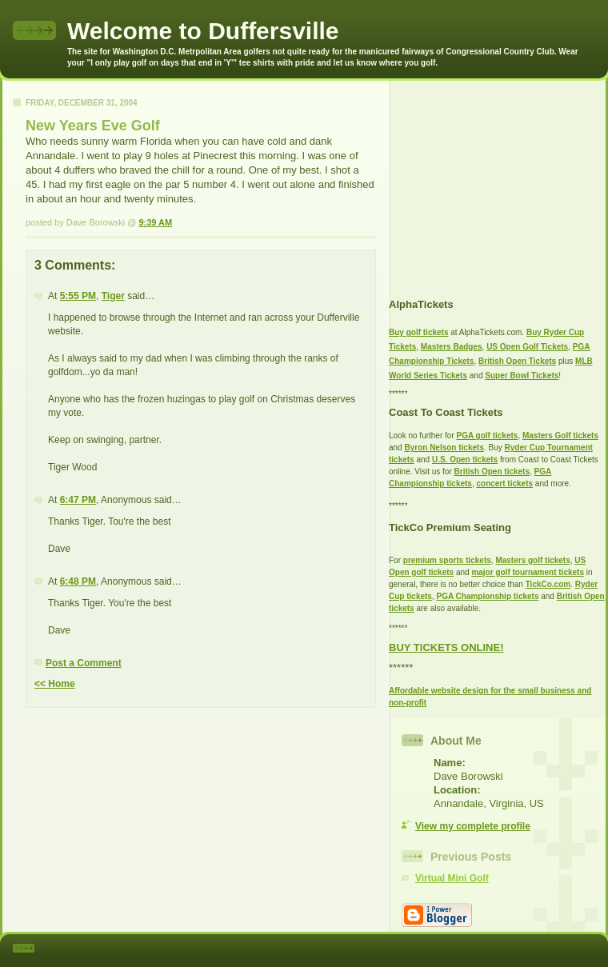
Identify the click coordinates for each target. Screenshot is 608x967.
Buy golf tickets (418, 332)
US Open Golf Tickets (527, 346)
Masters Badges (451, 346)
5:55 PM (78, 296)
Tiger (113, 296)
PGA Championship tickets (487, 596)
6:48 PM (78, 581)
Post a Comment (84, 663)
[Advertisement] (489, 181)
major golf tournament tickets (527, 572)
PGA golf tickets (487, 435)
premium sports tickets (447, 560)
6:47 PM (78, 499)
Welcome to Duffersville (203, 31)
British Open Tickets (517, 361)
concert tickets (504, 483)
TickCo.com (548, 584)
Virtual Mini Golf (452, 878)
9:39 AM (155, 222)
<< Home (54, 683)
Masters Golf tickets (560, 435)
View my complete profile (472, 826)
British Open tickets (492, 471)
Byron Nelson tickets (443, 447)
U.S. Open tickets (465, 459)
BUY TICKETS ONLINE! (446, 647)
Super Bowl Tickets (521, 375)
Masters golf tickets (532, 560)
